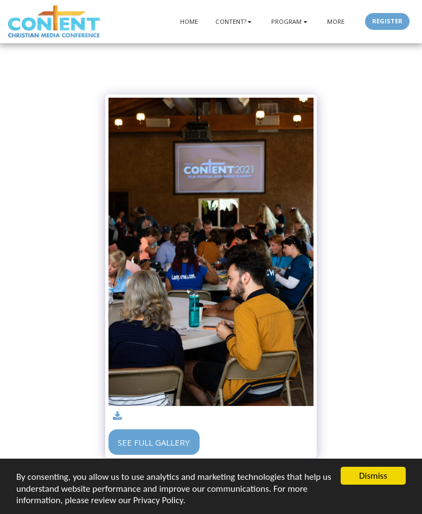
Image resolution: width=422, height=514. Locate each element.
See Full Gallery (154, 442)
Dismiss (373, 475)
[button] (234, 21)
